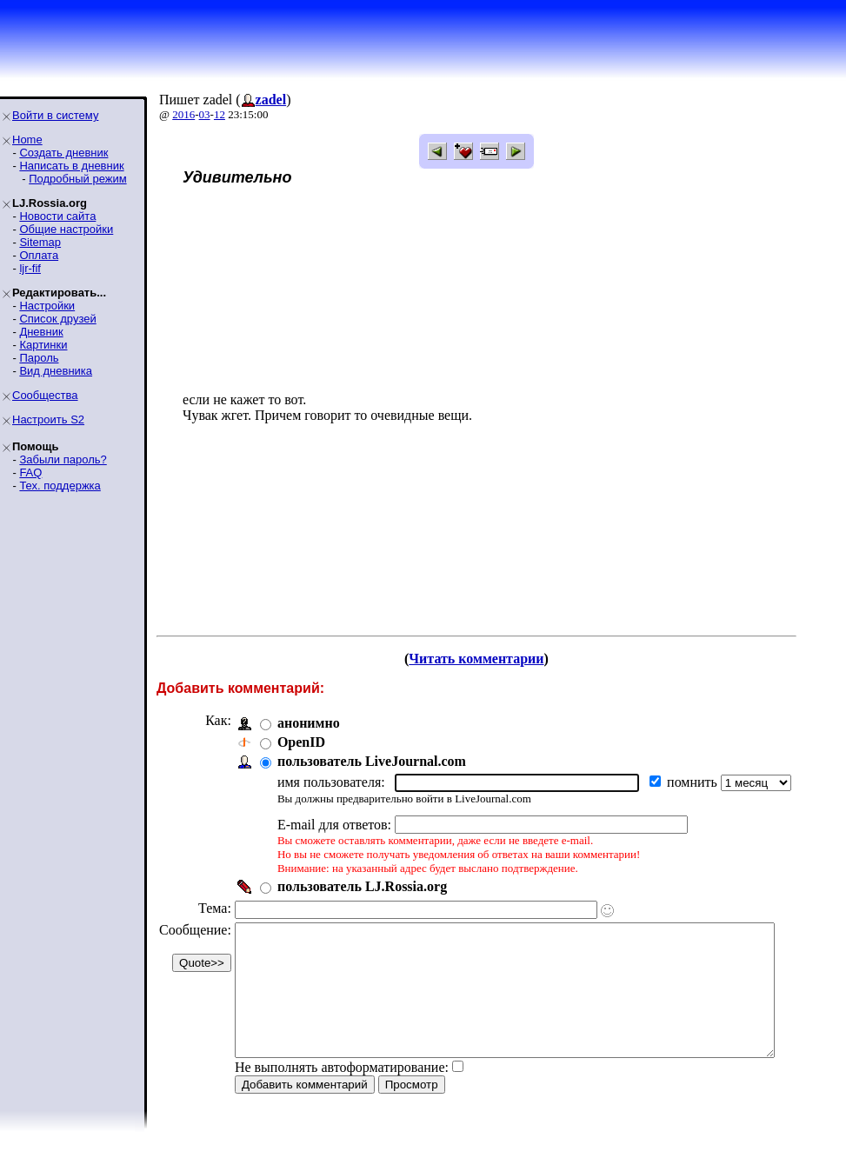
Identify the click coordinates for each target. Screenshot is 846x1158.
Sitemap (40, 242)
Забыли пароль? (62, 459)
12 (219, 114)
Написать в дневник (71, 165)
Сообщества (45, 395)
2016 (183, 114)
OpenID (301, 742)
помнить (694, 782)
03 (204, 114)
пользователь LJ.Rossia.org (362, 886)
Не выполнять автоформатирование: (342, 1093)
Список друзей (57, 318)
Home (27, 139)
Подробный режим (77, 178)
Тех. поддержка (59, 485)
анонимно (308, 722)
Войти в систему (55, 115)
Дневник (41, 331)
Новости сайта (57, 216)
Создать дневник (63, 152)
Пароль (38, 357)
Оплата (38, 255)
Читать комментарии (499, 658)
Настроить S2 (48, 419)
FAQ (30, 472)
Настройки (47, 305)
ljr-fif (30, 268)
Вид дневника (55, 370)
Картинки (43, 344)
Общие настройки (66, 229)
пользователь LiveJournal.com (371, 761)
